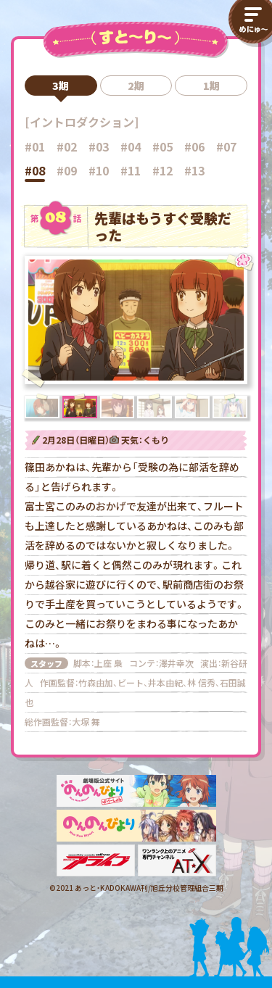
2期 (136, 85)
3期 (60, 85)
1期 (211, 85)
